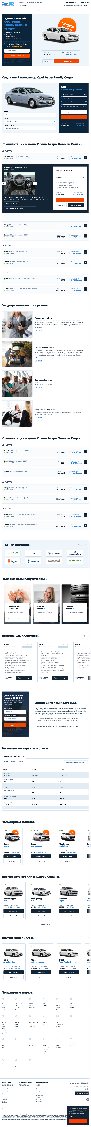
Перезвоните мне (82, 1093)
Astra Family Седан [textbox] (11, 121)
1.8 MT (14, 761)
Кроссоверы (39, 1093)
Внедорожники (40, 1095)
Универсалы (39, 1091)
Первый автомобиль (7, 1086)
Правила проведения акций (24, 1122)
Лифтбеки (38, 1089)
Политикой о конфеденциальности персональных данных (77, 1115)
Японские (4, 1101)
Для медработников (7, 1089)
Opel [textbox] (7, 115)
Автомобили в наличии (25, 1086)
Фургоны (38, 1099)
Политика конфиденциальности (9, 1122)
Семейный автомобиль (7, 1084)
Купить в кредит (67, 61)
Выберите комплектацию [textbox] (13, 128)
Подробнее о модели (24, 678)
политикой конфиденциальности (11, 61)
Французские (5, 1108)
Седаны (38, 1084)
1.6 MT (7, 761)
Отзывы (86, 1088)
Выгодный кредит (6, 1091)
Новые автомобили (24, 1084)
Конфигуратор (22, 1089)
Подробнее (38, 330)
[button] (4, 183)
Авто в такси (22, 1091)
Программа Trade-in (7, 1093)
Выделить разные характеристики (74, 762)
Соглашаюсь (78, 1121)
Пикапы (38, 1097)
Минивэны (39, 1101)
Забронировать (76, 205)
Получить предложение (16, 56)
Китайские (4, 1099)
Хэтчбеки (38, 1086)
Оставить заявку (15, 725)
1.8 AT (21, 761)
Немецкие (4, 1103)
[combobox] (30, 115)
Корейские (4, 1106)
